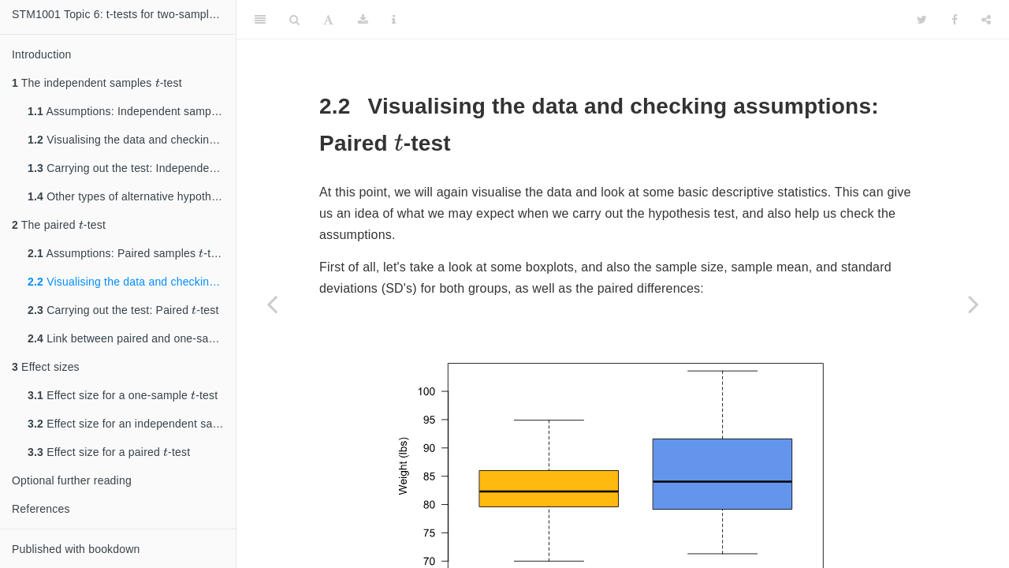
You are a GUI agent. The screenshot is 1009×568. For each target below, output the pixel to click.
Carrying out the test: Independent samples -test (132, 166)
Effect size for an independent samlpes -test (132, 422)
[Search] (294, 19)
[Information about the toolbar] (394, 19)
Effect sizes (46, 367)
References (41, 509)
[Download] (363, 19)
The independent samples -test (97, 81)
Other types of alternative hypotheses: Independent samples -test (132, 194)
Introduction (42, 54)
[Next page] (973, 303)
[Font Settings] (328, 19)
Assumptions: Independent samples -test (132, 109)
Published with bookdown (76, 549)
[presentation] (157, 82)
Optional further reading (72, 480)
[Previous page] (271, 303)
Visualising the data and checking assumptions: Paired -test (132, 280)
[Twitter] (922, 19)
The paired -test (59, 223)
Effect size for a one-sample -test (123, 393)
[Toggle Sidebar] (260, 19)
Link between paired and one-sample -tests (132, 336)
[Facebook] (955, 19)
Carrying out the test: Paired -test (123, 308)
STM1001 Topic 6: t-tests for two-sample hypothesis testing (124, 14)
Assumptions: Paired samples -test (127, 251)
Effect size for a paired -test (109, 450)
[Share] (986, 19)
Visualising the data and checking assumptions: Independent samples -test (132, 138)
